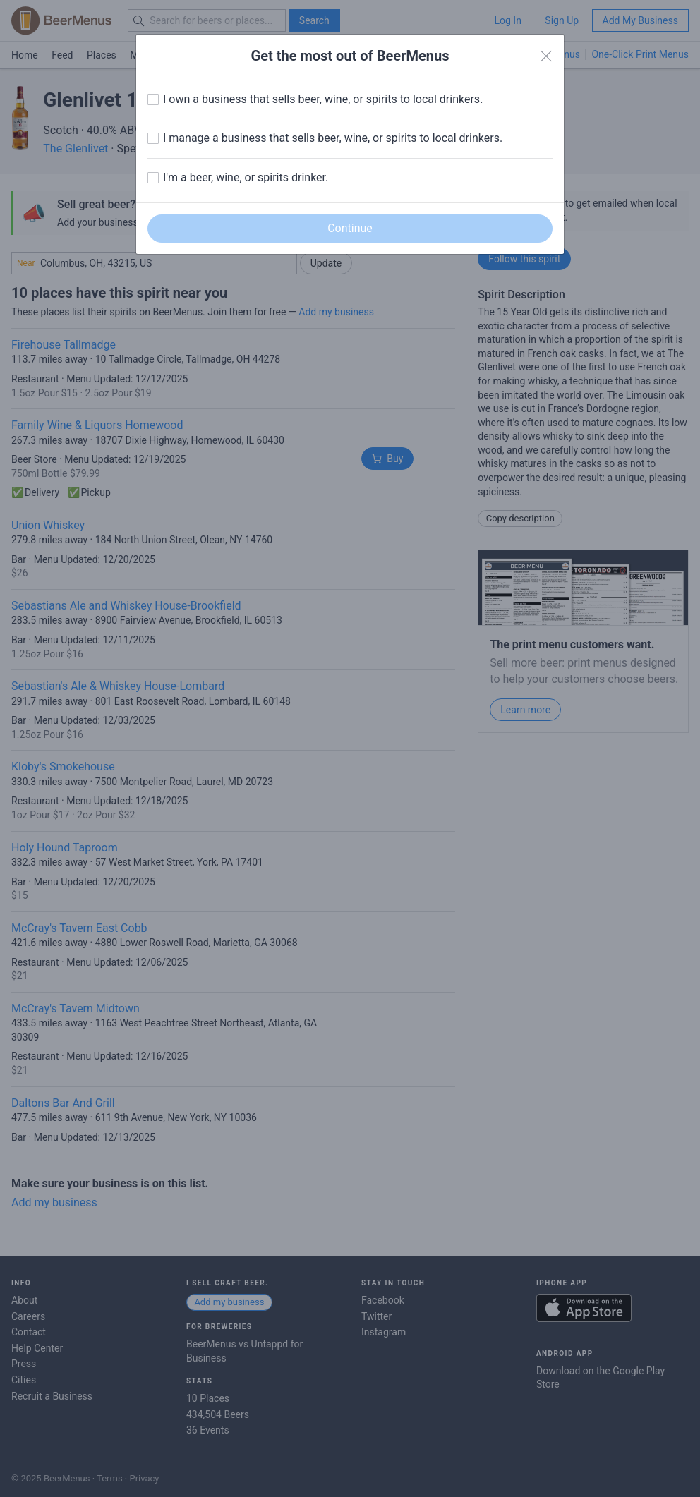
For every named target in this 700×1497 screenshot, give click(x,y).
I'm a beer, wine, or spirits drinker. (245, 177)
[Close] (546, 56)
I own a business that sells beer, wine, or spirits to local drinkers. (323, 99)
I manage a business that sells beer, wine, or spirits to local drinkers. (332, 138)
